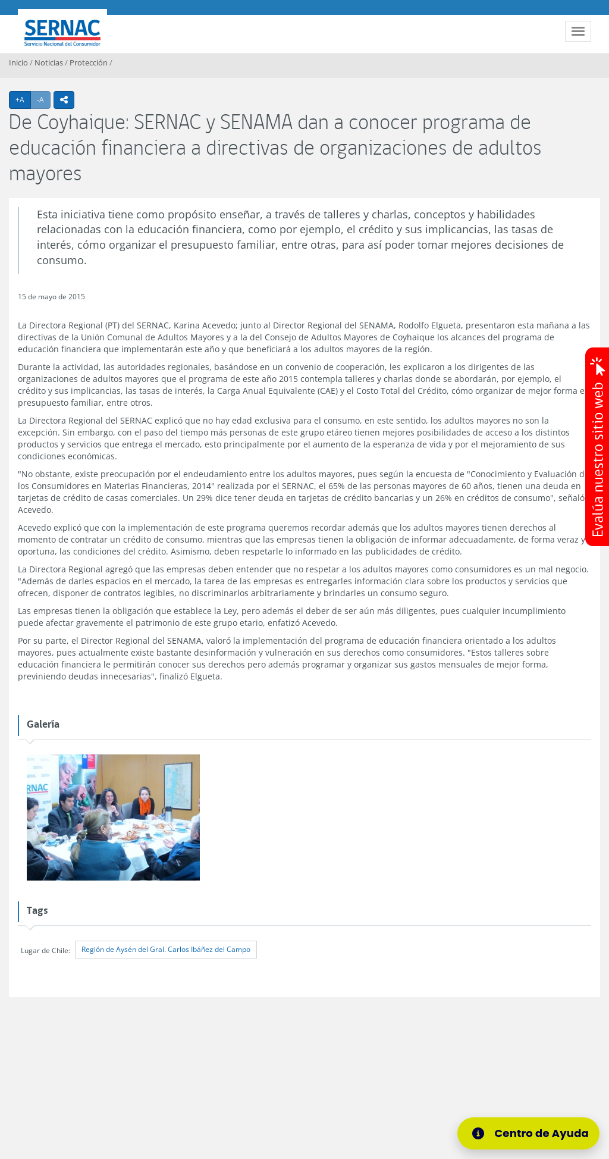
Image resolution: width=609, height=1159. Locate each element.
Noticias (48, 62)
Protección (89, 62)
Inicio (18, 62)
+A (23, 99)
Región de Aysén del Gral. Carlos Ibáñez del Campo (165, 949)
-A (44, 99)
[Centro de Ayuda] (532, 1133)
